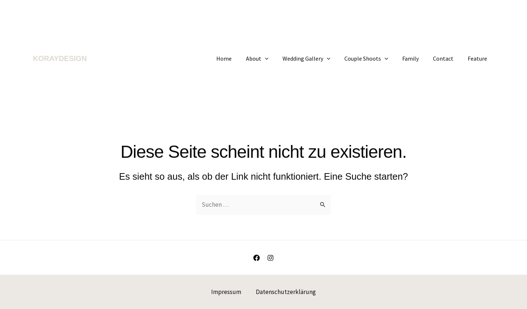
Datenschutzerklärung (286, 292)
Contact (447, 58)
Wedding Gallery (317, 58)
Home (239, 58)
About (270, 58)
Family (416, 58)
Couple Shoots (375, 58)
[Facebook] (256, 258)
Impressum (226, 292)
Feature (478, 58)
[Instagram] (270, 258)
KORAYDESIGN (60, 58)
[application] (278, 58)
